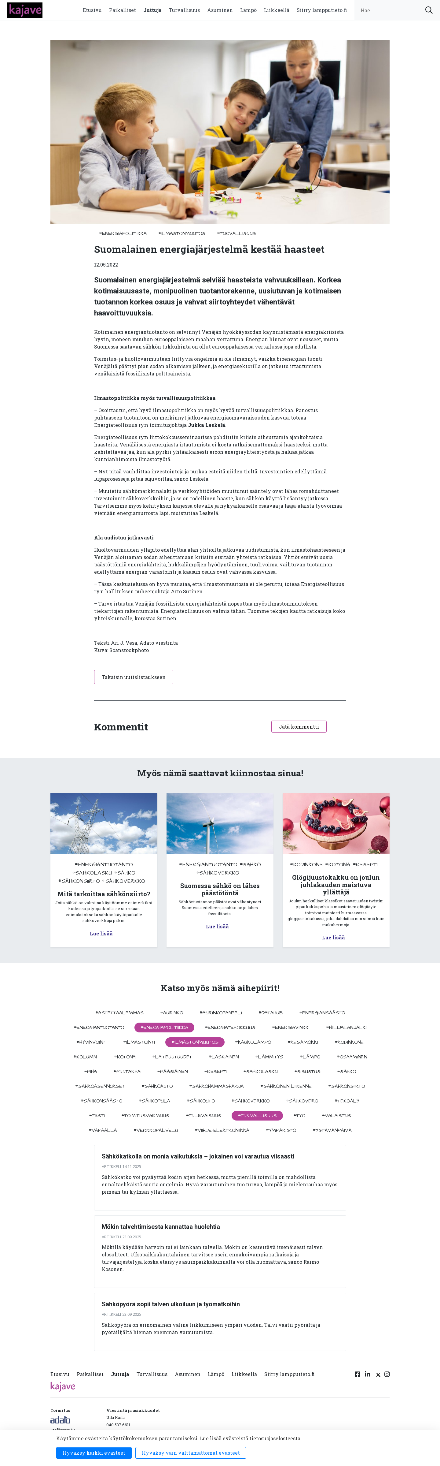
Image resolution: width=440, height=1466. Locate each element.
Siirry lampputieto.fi (322, 10)
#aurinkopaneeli (221, 1012)
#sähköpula (154, 1101)
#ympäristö (281, 1130)
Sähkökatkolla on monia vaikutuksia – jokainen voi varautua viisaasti (198, 1156)
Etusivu (92, 10)
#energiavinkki (291, 1027)
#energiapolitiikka (123, 233)
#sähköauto (157, 1086)
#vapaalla (103, 1130)
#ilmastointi (139, 1042)
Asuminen (220, 10)
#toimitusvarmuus (145, 1115)
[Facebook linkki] (357, 1375)
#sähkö (124, 873)
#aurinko (171, 1012)
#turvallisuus (236, 233)
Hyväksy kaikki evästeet (94, 1452)
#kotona (337, 864)
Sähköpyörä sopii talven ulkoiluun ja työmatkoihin (171, 1304)
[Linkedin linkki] (367, 1375)
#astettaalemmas (119, 1012)
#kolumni (85, 1057)
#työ (299, 1115)
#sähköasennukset (100, 1086)
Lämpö (248, 10)
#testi (97, 1115)
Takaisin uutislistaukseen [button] (134, 677)
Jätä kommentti (299, 726)
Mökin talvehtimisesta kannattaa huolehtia (161, 1226)
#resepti (365, 864)
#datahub (270, 1012)
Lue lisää (101, 933)
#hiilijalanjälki (346, 1027)
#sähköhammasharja (216, 1086)
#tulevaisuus (203, 1115)
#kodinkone (306, 864)
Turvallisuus (184, 10)
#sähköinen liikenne (286, 1086)
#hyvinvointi (91, 1042)
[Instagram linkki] (387, 1375)
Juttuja (152, 10)
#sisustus (307, 1071)
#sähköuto (201, 1101)
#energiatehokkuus (230, 1027)
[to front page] (24, 9)
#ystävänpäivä (332, 1130)
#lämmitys (269, 1057)
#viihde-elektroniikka (222, 1130)
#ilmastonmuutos (181, 233)
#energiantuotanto (104, 864)
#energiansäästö (322, 1012)
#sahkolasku (92, 873)
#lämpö (310, 1057)
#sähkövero (302, 1101)
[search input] (397, 10)
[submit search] (429, 10)
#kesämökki (303, 1042)
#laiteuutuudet (172, 1057)
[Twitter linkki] (377, 1375)
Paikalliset (122, 10)
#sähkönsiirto (79, 881)
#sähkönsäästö (101, 1101)
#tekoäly (347, 1101)
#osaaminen (352, 1057)
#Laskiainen (224, 1057)
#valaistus (336, 1115)
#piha (90, 1071)
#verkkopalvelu (156, 1130)
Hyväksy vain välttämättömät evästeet (191, 1452)
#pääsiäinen (172, 1071)
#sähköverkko (123, 881)
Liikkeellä (276, 10)
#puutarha (127, 1071)
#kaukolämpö (253, 1042)
